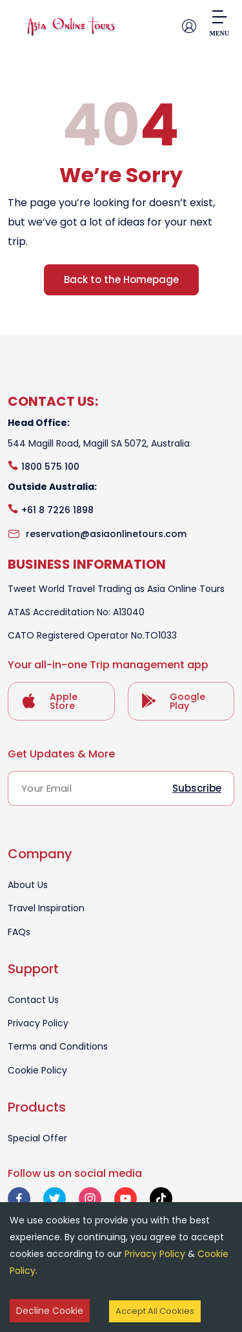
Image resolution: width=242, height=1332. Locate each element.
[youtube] (125, 1198)
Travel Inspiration (46, 908)
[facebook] (19, 1198)
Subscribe (196, 788)
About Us (28, 884)
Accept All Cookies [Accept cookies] (155, 1311)
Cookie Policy (37, 1070)
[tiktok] (161, 1198)
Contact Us (33, 999)
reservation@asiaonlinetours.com (106, 533)
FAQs (19, 931)
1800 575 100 (50, 466)
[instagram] (90, 1198)
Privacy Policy (38, 1023)
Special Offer (37, 1138)
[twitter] (54, 1198)
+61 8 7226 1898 (57, 509)
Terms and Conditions (58, 1046)
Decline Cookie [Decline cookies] (49, 1310)
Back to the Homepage (121, 279)
